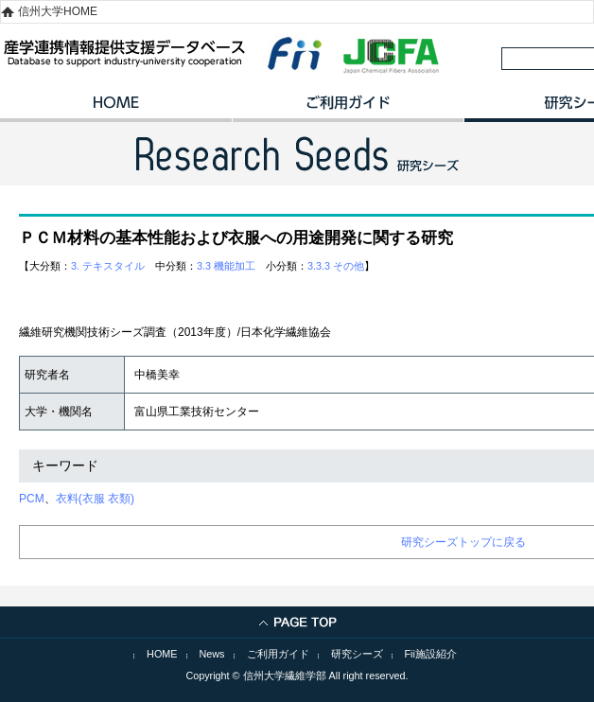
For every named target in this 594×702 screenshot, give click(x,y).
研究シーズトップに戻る (463, 542)
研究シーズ (357, 653)
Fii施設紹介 (431, 653)
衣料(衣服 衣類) (95, 498)
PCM (31, 498)
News (212, 653)
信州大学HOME (57, 11)
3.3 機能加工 (226, 266)
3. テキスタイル (108, 266)
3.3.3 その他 (335, 266)
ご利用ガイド (347, 109)
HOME (116, 109)
